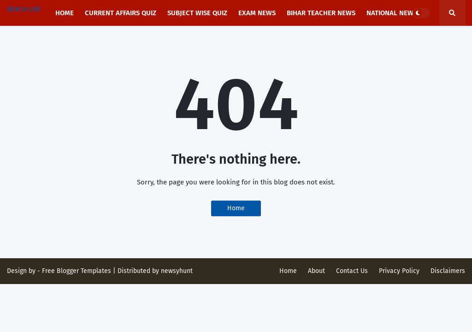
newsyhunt (177, 271)
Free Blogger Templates (76, 271)
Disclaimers (448, 271)
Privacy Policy (399, 271)
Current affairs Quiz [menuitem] (120, 13)
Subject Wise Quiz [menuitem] (197, 13)
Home (236, 208)
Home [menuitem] (64, 13)
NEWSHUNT (24, 9)
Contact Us (352, 271)
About (316, 271)
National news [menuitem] (391, 13)
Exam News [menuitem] (257, 13)
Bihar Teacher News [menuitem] (321, 13)
